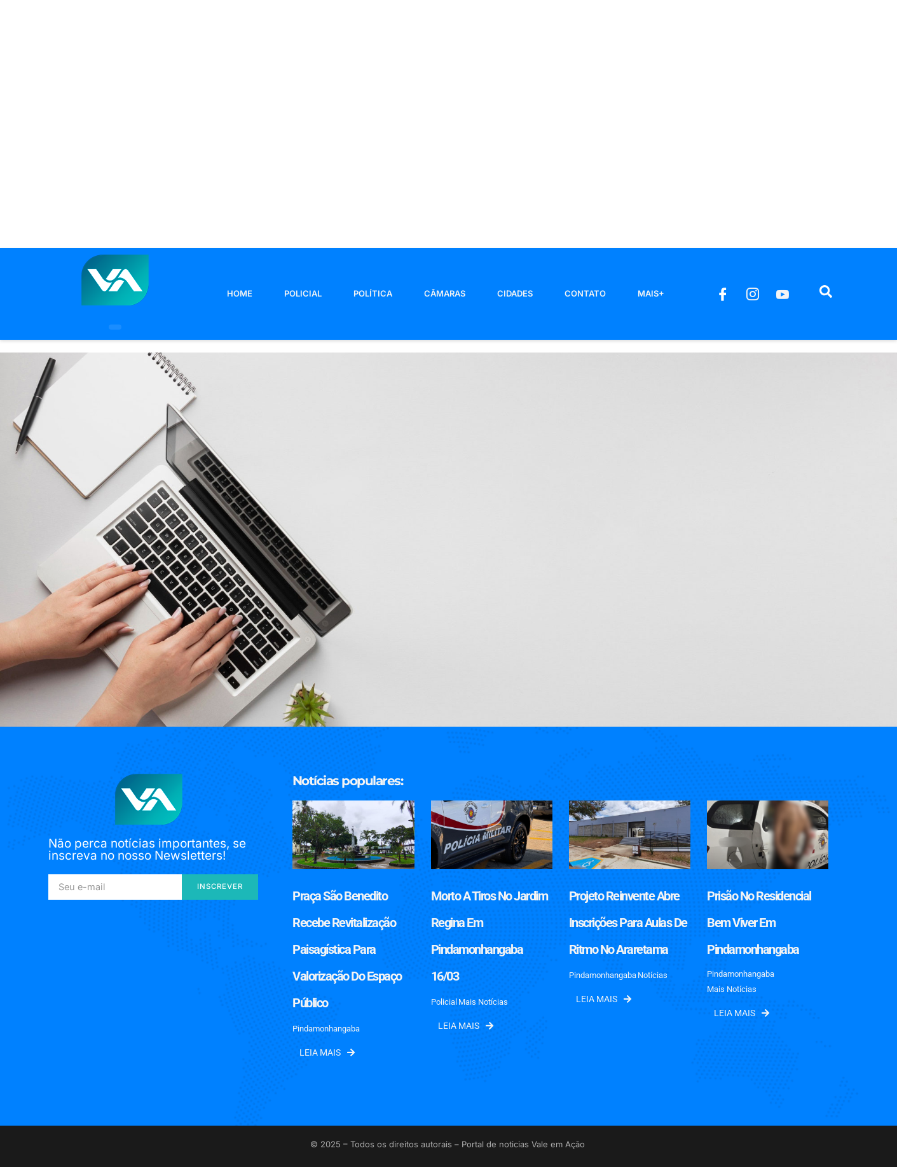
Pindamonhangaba (326, 1028)
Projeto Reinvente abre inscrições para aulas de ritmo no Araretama (628, 922)
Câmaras (444, 293)
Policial (303, 293)
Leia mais (327, 1052)
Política (372, 293)
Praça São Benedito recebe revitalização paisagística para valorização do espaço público (347, 949)
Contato (585, 293)
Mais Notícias (483, 1002)
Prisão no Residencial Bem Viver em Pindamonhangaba (759, 922)
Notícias (653, 975)
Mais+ (651, 293)
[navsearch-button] (826, 294)
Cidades (515, 293)
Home (239, 293)
